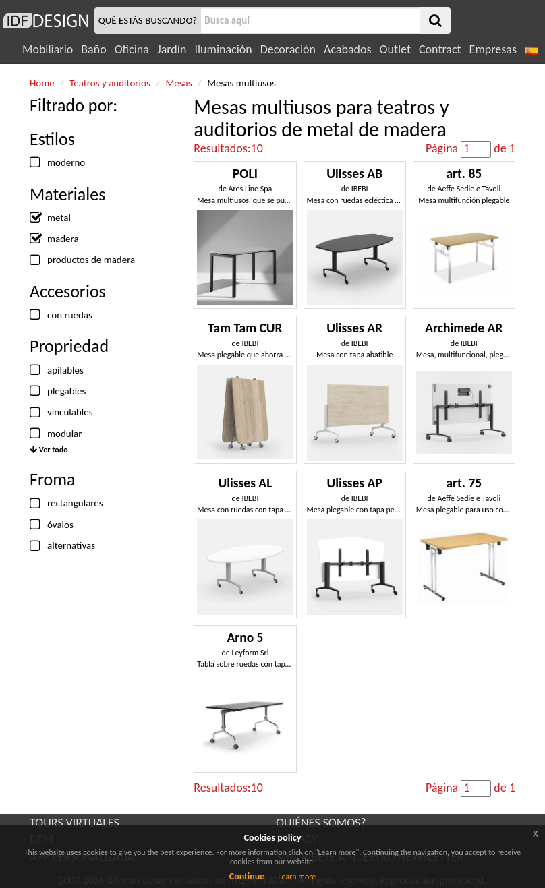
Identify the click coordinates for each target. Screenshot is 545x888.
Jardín (171, 49)
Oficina (132, 49)
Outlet (395, 49)
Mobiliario (47, 49)
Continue (247, 876)
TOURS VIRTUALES (74, 822)
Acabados (348, 49)
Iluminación (223, 49)
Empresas (493, 49)
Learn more (297, 876)
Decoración (288, 49)
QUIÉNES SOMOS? (321, 822)
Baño (93, 49)
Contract (440, 49)
